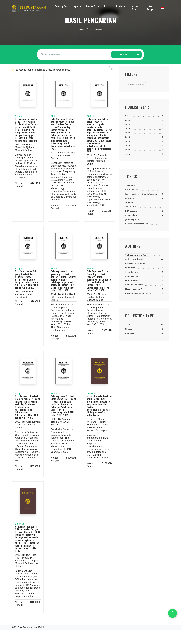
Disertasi (129, 333)
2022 (127, 133)
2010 (127, 116)
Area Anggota (151, 8)
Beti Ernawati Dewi (134, 259)
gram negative (132, 219)
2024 (127, 146)
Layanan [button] (77, 6)
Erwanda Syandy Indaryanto (138, 293)
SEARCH (123, 55)
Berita (107, 6)
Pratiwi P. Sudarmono (135, 263)
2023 (127, 150)
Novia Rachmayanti (134, 285)
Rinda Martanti (132, 276)
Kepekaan (129, 198)
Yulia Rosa (130, 268)
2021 (127, 154)
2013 (127, 141)
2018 (127, 137)
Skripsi (128, 329)
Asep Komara (131, 272)
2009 (127, 120)
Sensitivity (130, 185)
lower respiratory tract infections (141, 194)
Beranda (82, 29)
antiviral (129, 202)
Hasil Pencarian (95, 29)
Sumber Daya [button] (92, 6)
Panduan (120, 6)
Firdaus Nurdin (132, 280)
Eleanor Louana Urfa (135, 289)
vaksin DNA (130, 207)
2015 (127, 124)
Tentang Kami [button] (61, 6)
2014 (127, 129)
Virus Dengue (131, 190)
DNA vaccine (131, 211)
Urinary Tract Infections (136, 224)
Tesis (127, 324)
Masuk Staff (135, 8)
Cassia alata (131, 215)
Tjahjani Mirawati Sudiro (137, 255)
